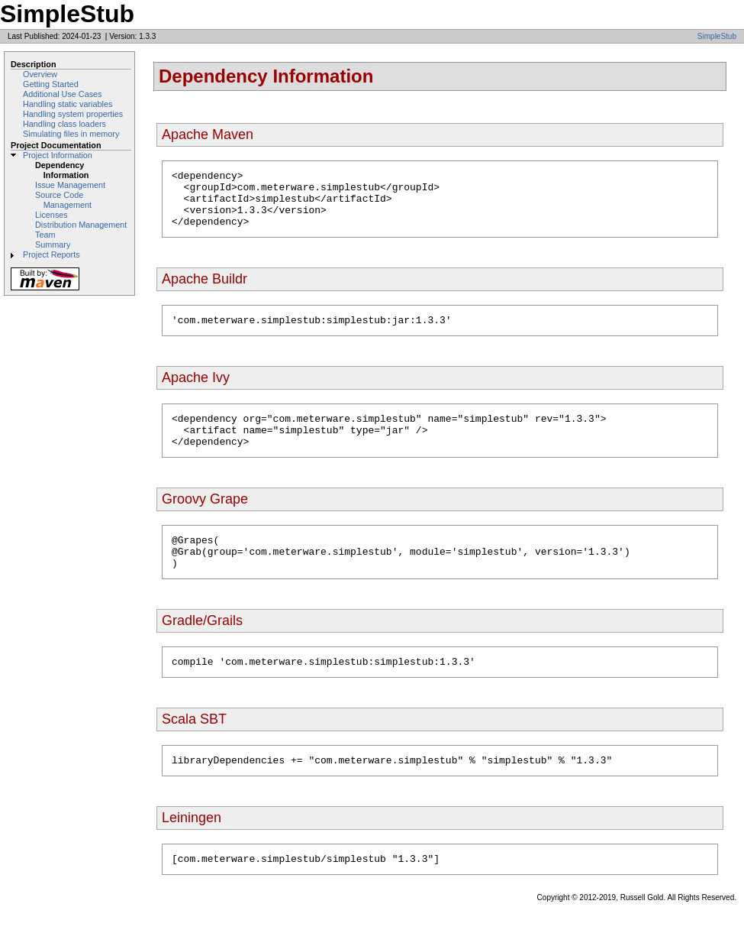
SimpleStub (716, 36)
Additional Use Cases (62, 94)
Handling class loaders (64, 123)
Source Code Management (63, 199)
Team (45, 234)
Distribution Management (81, 224)
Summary (52, 244)
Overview (40, 74)
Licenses (51, 214)
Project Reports (51, 254)
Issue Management (70, 185)
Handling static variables (67, 104)
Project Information (57, 155)
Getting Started (51, 84)
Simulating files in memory (71, 133)
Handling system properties (73, 113)
